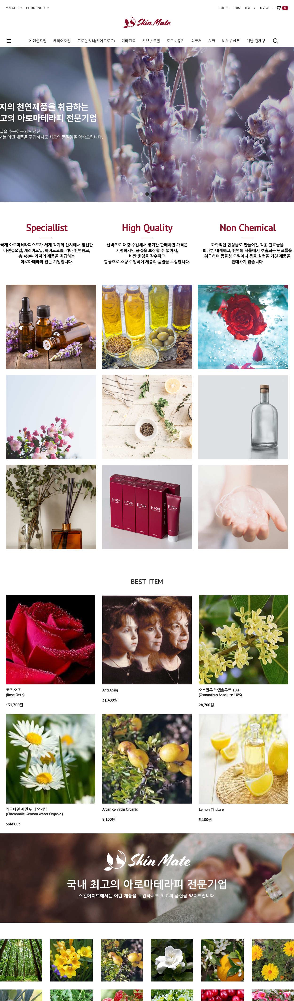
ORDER (250, 8)
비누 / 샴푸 (231, 41)
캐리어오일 (62, 41)
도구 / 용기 (176, 41)
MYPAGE (14, 8)
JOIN (237, 8)
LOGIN (224, 8)
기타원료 (129, 41)
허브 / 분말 (151, 41)
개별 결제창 (255, 41)
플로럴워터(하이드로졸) (96, 41)
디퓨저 (196, 41)
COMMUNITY (38, 8)
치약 (211, 41)
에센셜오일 (38, 41)
